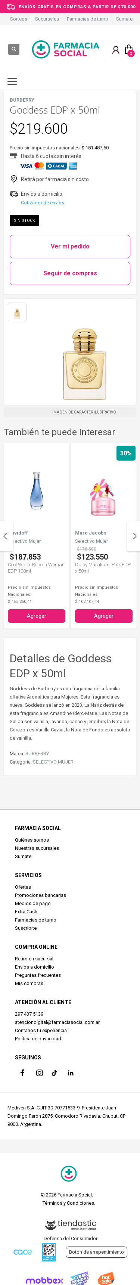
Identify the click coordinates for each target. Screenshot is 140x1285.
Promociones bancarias (40, 895)
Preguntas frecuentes (38, 975)
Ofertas (23, 887)
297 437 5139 (29, 1014)
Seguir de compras (70, 273)
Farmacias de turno (87, 19)
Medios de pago (33, 903)
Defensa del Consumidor (70, 1238)
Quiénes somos (32, 840)
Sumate (124, 19)
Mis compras (29, 983)
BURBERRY (37, 753)
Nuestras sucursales (37, 848)
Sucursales (47, 19)
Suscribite (26, 928)
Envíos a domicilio (34, 967)
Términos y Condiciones (68, 1203)
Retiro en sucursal (34, 959)
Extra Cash (26, 911)
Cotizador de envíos (42, 202)
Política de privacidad (38, 1038)
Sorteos (18, 19)
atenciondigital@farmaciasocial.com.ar (57, 1022)
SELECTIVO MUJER (53, 762)
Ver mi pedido (70, 246)
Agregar (36, 616)
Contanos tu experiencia (41, 1030)
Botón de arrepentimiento (96, 1252)
